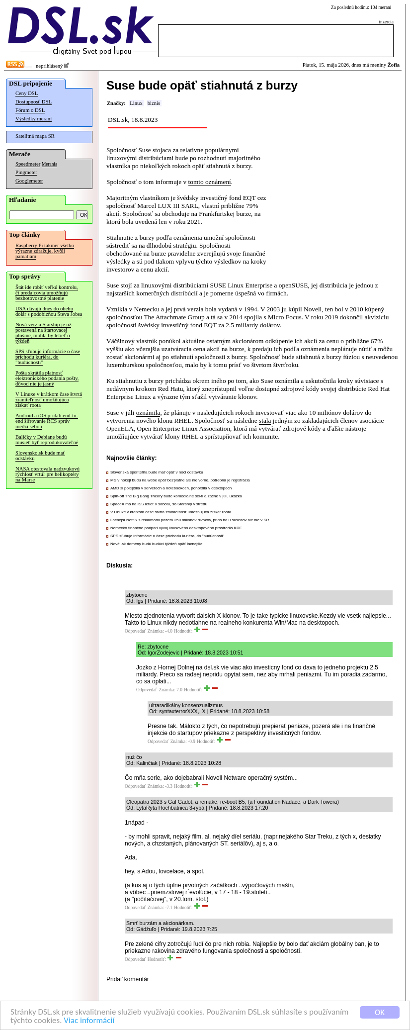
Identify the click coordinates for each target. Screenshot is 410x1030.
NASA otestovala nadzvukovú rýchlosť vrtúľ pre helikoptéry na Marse (47, 474)
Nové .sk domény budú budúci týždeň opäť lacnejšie (156, 544)
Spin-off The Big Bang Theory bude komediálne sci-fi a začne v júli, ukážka (176, 496)
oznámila (148, 412)
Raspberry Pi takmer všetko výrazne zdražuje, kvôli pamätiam (44, 251)
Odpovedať (135, 631)
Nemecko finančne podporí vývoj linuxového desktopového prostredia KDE (176, 528)
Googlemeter (29, 181)
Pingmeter (26, 172)
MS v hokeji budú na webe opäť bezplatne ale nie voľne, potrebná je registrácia (180, 480)
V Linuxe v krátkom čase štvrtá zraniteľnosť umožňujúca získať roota (48, 399)
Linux (136, 103)
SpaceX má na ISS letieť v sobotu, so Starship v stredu (158, 504)
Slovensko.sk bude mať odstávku (40, 455)
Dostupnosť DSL (33, 101)
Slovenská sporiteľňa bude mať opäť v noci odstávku (156, 472)
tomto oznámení (209, 182)
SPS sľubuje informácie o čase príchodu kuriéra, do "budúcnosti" (47, 357)
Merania (49, 164)
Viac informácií (89, 1021)
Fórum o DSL (30, 110)
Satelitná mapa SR (35, 136)
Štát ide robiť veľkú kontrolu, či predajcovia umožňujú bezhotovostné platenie (46, 292)
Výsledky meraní (33, 118)
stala (265, 420)
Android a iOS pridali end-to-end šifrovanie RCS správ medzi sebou (46, 421)
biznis (154, 103)
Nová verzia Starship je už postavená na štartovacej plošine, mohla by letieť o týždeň (43, 333)
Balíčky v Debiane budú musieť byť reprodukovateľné (46, 439)
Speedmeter (27, 164)
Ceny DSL (26, 93)
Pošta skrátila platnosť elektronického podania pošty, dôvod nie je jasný (47, 378)
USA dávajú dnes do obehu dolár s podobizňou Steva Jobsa (48, 311)
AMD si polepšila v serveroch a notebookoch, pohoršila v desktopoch (171, 488)
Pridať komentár (127, 979)
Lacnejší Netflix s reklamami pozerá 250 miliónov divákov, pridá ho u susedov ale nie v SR (189, 520)
